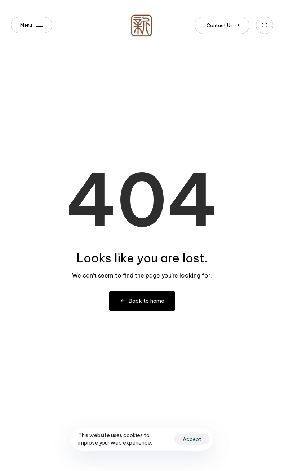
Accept (192, 439)
